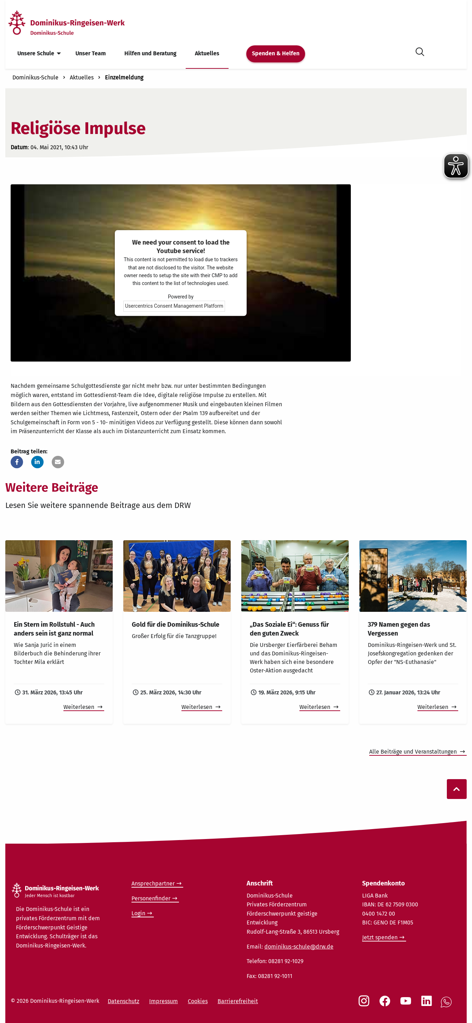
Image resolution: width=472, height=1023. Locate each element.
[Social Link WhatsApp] (447, 1005)
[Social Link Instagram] (365, 1004)
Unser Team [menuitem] (90, 53)
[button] (17, 462)
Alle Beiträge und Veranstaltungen (413, 751)
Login (138, 913)
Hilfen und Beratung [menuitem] (150, 53)
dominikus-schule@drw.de (298, 946)
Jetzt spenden (380, 937)
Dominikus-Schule (35, 77)
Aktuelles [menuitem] (207, 53)
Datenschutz (123, 1001)
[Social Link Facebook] (386, 1004)
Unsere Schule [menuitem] (35, 53)
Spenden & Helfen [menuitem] (275, 53)
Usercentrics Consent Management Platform (174, 306)
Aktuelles (82, 77)
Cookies (198, 1001)
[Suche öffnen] (420, 50)
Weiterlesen (79, 707)
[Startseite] (79, 22)
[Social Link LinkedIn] (428, 1004)
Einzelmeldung (124, 77)
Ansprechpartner (153, 883)
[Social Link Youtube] (407, 1004)
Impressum (163, 1001)
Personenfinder (150, 898)
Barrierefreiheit (238, 1001)
